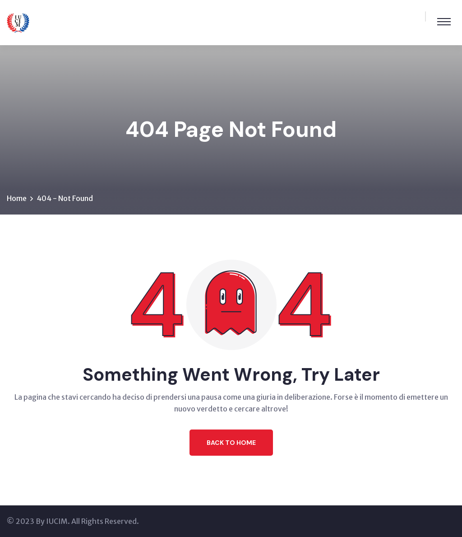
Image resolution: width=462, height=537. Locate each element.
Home (17, 198)
